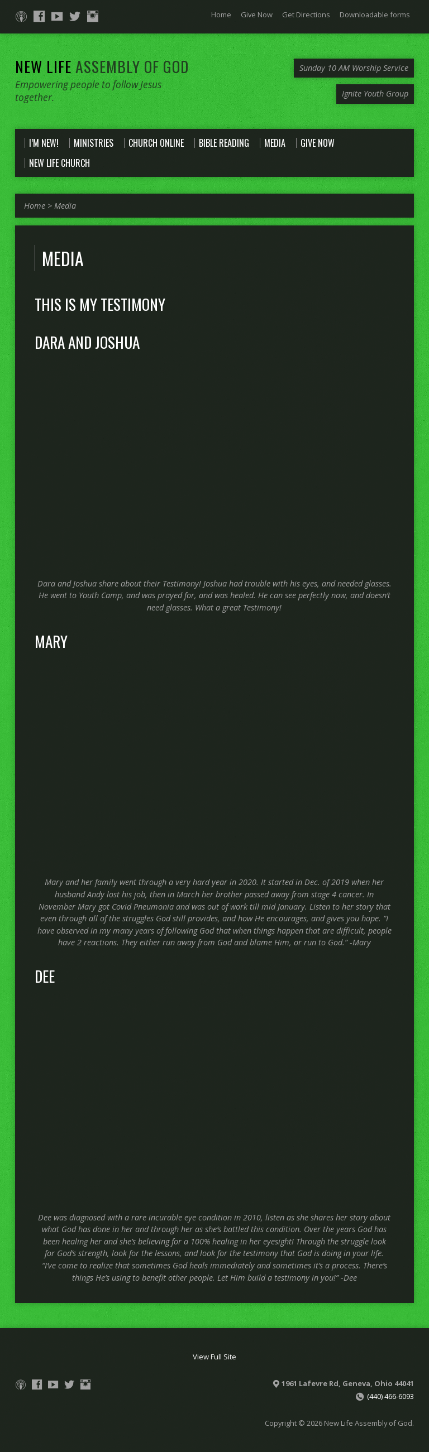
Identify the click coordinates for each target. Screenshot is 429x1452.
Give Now (257, 14)
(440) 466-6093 (390, 1396)
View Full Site (214, 1357)
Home (221, 14)
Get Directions (306, 14)
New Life (102, 66)
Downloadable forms (375, 14)
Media (65, 205)
